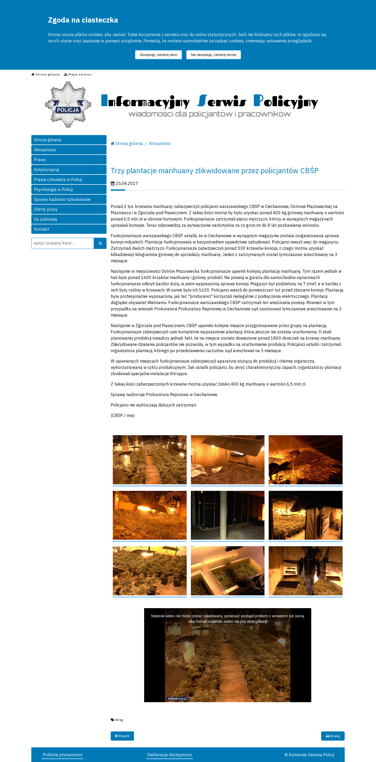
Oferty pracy (46, 209)
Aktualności (45, 149)
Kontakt (41, 229)
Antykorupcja (46, 169)
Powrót (122, 736)
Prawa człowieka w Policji (58, 179)
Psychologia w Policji (53, 189)
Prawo (40, 159)
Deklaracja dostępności (169, 754)
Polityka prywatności (62, 754)
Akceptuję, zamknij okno (158, 55)
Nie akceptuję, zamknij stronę (213, 55)
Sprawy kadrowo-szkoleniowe (62, 199)
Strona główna (47, 139)
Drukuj (333, 736)
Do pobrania (45, 219)
